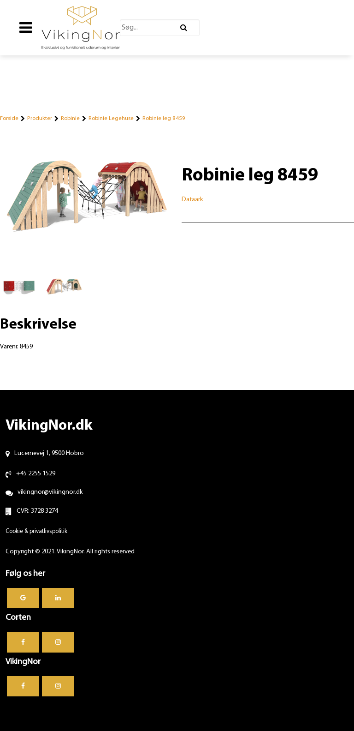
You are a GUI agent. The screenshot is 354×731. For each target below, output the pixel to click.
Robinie (70, 118)
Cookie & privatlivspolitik (36, 531)
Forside (9, 118)
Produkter (39, 118)
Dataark (192, 199)
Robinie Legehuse (111, 118)
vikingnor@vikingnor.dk (50, 492)
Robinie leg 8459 (163, 118)
